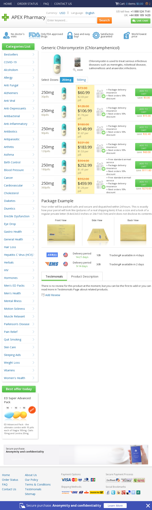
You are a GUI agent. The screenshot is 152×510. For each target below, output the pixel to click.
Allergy (8, 77)
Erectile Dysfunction (16, 216)
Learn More (115, 505)
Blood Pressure (14, 170)
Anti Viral (9, 101)
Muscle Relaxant (14, 316)
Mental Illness (13, 301)
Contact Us (9, 489)
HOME (8, 4)
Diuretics (9, 208)
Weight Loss (12, 362)
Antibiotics (10, 131)
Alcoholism (11, 70)
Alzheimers (11, 93)
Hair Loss (10, 247)
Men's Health (12, 293)
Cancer (8, 178)
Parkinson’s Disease (16, 324)
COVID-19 (10, 62)
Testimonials (54, 276)
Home (6, 475)
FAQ (46, 4)
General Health (13, 239)
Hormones (11, 278)
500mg (81, 80)
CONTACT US (63, 4)
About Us (31, 475)
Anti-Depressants (15, 108)
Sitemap (30, 494)
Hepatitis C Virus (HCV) (18, 255)
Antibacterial (12, 116)
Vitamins (9, 370)
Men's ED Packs (14, 285)
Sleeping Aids (12, 355)
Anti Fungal (11, 85)
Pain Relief (10, 332)
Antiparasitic (12, 139)
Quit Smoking (12, 339)
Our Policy (31, 480)
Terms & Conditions (38, 484)
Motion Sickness (14, 309)
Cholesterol (11, 193)
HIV (6, 270)
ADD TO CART (144, 92)
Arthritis (9, 147)
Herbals (9, 262)
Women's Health (14, 378)
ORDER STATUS (27, 4)
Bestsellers (11, 54)
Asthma (9, 154)
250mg (66, 80)
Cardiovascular (13, 185)
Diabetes (9, 201)
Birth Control (12, 162)
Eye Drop (10, 224)
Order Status (10, 480)
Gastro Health (13, 231)
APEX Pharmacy (28, 17)
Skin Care (10, 347)
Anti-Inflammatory (15, 124)
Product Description (84, 276)
